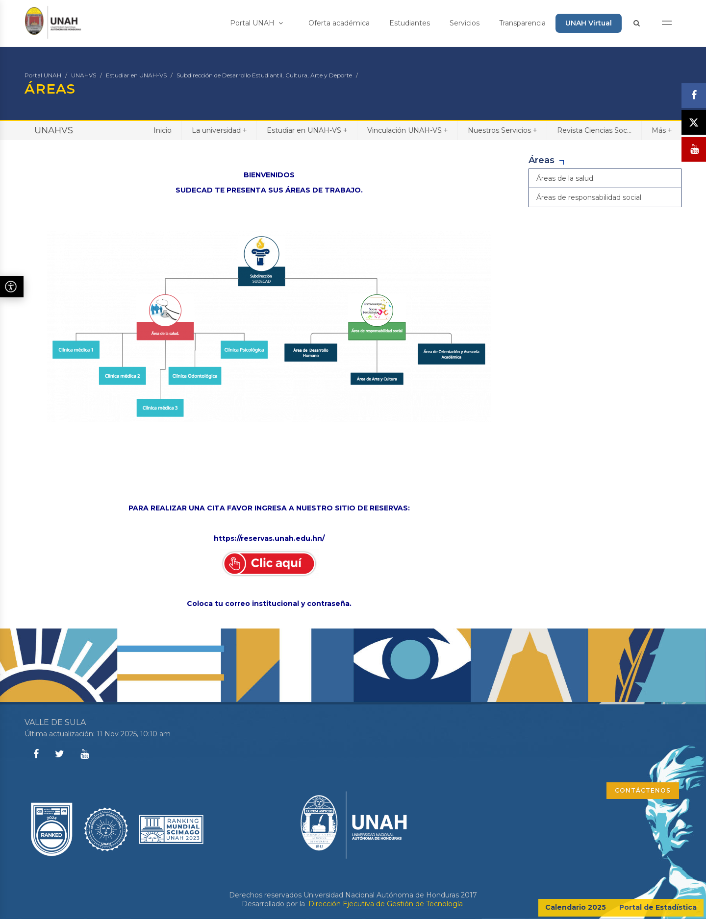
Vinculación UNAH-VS (407, 130)
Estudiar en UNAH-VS (136, 75)
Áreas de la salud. (565, 178)
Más (662, 130)
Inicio (162, 130)
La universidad (219, 130)
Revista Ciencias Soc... (594, 130)
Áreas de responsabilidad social (588, 197)
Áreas (542, 160)
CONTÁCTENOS (643, 790)
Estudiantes (409, 23)
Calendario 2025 (575, 907)
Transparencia (522, 23)
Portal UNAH (256, 23)
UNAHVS (83, 75)
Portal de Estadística (658, 907)
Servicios (464, 23)
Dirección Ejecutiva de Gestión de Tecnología (385, 903)
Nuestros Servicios (502, 130)
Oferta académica (339, 23)
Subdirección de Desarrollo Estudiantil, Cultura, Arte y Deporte (264, 75)
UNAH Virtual (588, 23)
